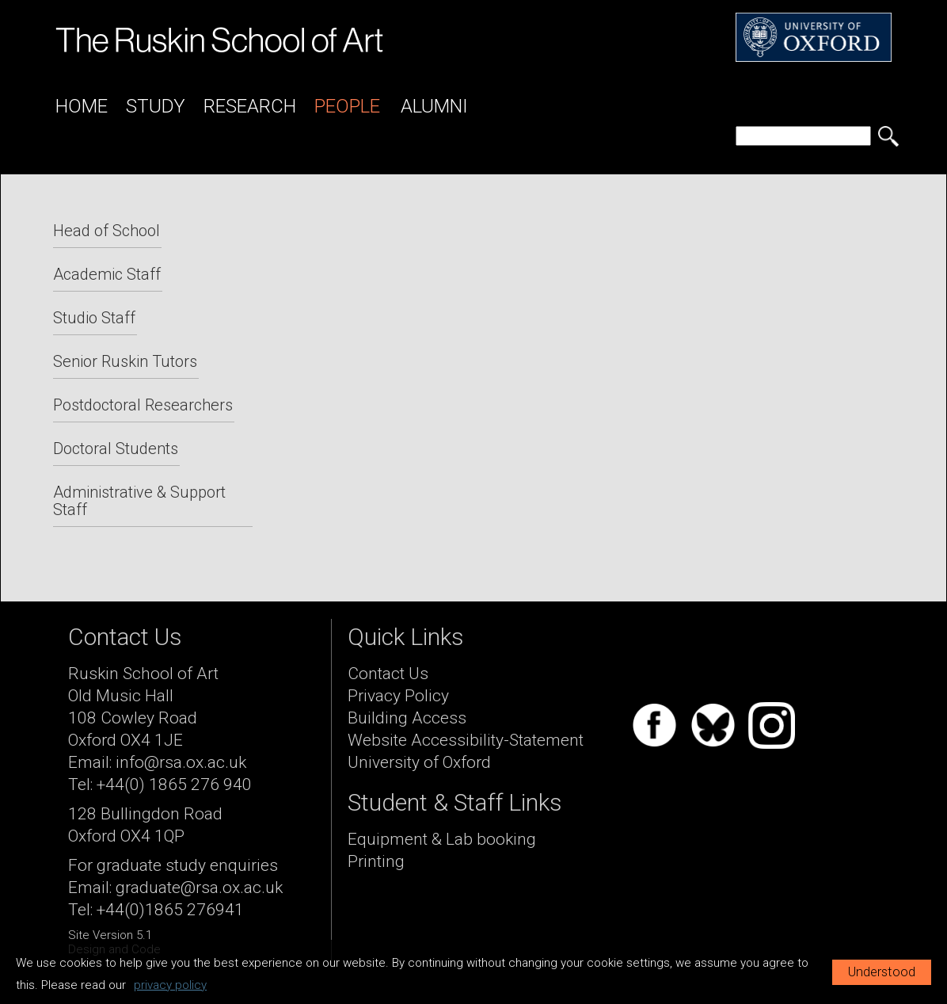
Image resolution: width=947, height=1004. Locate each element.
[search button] (888, 136)
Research (249, 106)
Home (81, 106)
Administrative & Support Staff (139, 501)
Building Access (407, 717)
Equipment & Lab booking (442, 839)
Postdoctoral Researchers (143, 404)
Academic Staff (107, 274)
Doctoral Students (115, 448)
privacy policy (170, 985)
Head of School (106, 230)
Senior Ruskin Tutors (125, 361)
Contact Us (388, 673)
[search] (803, 136)
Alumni (434, 106)
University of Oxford (419, 762)
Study (155, 106)
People (347, 106)
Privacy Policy (398, 695)
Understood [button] (881, 971)
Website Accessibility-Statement (466, 740)
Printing (376, 861)
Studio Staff (94, 317)
